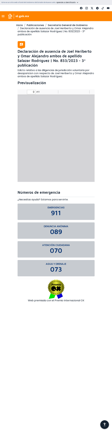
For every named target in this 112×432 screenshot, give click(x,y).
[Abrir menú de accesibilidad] (104, 424)
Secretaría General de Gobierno (68, 25)
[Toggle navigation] (4, 16)
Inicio (19, 25)
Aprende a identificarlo (65, 2)
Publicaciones (35, 25)
